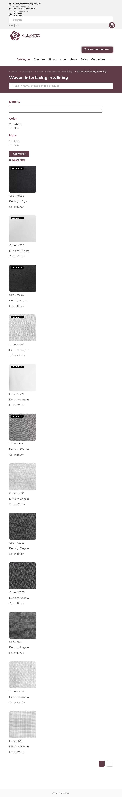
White (15, 124)
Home (14, 71)
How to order (57, 59)
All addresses (19, 6)
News (73, 59)
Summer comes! (96, 49)
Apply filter (19, 154)
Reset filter (17, 159)
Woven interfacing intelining (92, 71)
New (14, 145)
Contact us (98, 59)
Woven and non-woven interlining (54, 71)
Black (14, 128)
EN (16, 25)
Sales (84, 59)
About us (39, 59)
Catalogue (23, 59)
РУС (11, 25)
